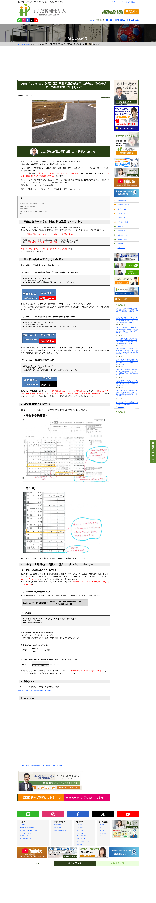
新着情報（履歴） (122, 237)
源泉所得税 (104, 828)
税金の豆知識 (134, 20)
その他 (102, 831)
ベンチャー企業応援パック (30, 828)
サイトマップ (117, 2)
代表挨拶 (80, 820)
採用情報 (80, 839)
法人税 (102, 823)
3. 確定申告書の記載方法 (27, 208)
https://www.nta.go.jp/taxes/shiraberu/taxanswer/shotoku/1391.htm (40, 690)
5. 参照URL (22, 213)
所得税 (102, 820)
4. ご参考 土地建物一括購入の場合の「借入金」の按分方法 (39, 211)
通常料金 (23, 820)
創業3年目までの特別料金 (29, 823)
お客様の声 (119, 225)
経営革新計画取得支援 (123, 204)
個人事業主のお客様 (27, 834)
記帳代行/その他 (26, 831)
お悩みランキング (122, 233)
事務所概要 (81, 828)
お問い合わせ (120, 245)
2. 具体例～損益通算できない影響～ (31, 206)
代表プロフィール (83, 834)
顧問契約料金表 (121, 200)
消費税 (102, 825)
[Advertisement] (78, 65)
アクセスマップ (82, 831)
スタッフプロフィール (85, 836)
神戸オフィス (82, 823)
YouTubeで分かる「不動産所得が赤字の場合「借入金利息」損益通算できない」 (49, 765)
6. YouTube (22, 216)
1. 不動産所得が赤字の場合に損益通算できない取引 (36, 204)
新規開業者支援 (121, 208)
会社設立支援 (120, 212)
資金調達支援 (120, 216)
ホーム (98, 20)
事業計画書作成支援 (122, 221)
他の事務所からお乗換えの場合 (31, 825)
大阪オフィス (82, 825)
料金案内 (116, 20)
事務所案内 (124, 20)
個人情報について (132, 2)
